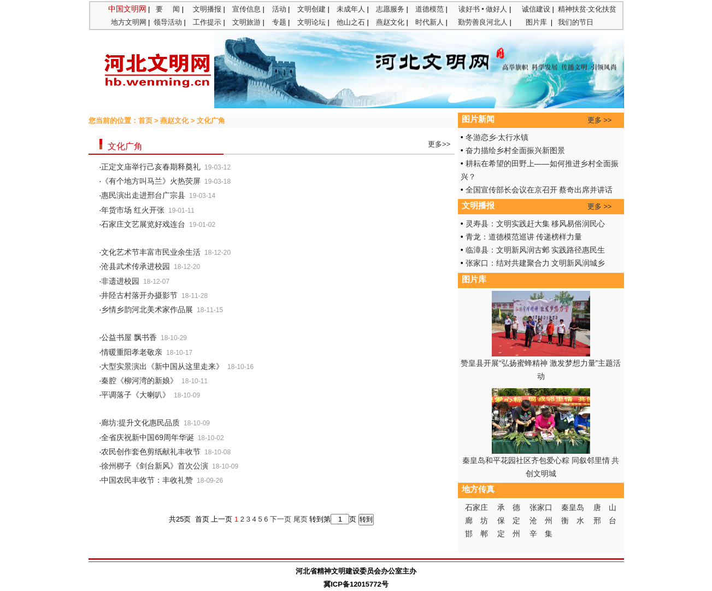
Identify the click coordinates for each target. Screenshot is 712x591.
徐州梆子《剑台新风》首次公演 (154, 465)
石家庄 (476, 507)
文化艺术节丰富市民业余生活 (151, 252)
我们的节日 (575, 22)
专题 (279, 22)
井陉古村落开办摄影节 (139, 295)
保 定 (508, 520)
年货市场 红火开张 (132, 210)
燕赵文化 (390, 22)
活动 (279, 9)
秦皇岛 (572, 507)
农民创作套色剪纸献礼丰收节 (151, 451)
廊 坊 (476, 520)
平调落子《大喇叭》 (135, 394)
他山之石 (351, 22)
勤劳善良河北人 (483, 22)
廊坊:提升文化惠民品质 (140, 422)
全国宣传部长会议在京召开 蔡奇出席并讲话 (539, 189)
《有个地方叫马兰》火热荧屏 (151, 181)
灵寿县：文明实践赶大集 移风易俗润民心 (535, 223)
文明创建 (311, 9)
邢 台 (604, 520)
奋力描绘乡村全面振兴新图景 (515, 150)
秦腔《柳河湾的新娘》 (139, 380)
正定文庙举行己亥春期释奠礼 (151, 166)
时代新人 (429, 22)
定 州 (508, 533)
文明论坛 (311, 22)
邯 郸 (476, 533)
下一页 (280, 519)
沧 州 (540, 520)
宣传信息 (246, 9)
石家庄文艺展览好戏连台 (143, 224)
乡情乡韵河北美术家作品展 (147, 309)
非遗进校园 (120, 281)
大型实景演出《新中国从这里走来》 (162, 366)
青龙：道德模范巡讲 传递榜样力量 (524, 236)
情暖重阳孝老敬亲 (131, 352)
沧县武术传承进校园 (135, 266)
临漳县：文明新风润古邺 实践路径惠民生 (535, 249)
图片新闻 (478, 119)
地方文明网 (128, 22)
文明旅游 (246, 22)
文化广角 (211, 120)
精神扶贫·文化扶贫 (587, 9)
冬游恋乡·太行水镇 (497, 137)
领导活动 (168, 22)
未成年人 (351, 9)
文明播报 (207, 9)
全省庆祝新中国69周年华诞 (147, 437)
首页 (145, 120)
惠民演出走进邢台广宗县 (143, 195)
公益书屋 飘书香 (129, 337)
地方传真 (478, 489)
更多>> (440, 144)
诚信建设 (536, 9)
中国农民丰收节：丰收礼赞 (147, 480)
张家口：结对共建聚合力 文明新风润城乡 (535, 263)
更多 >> (599, 120)
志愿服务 (390, 9)
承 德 (508, 507)
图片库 (536, 22)
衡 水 (572, 520)
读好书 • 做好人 (483, 9)
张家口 (540, 507)
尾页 (300, 519)
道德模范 (429, 9)
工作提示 (207, 22)
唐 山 (604, 507)
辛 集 (540, 533)
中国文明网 (127, 8)
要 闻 (168, 9)
